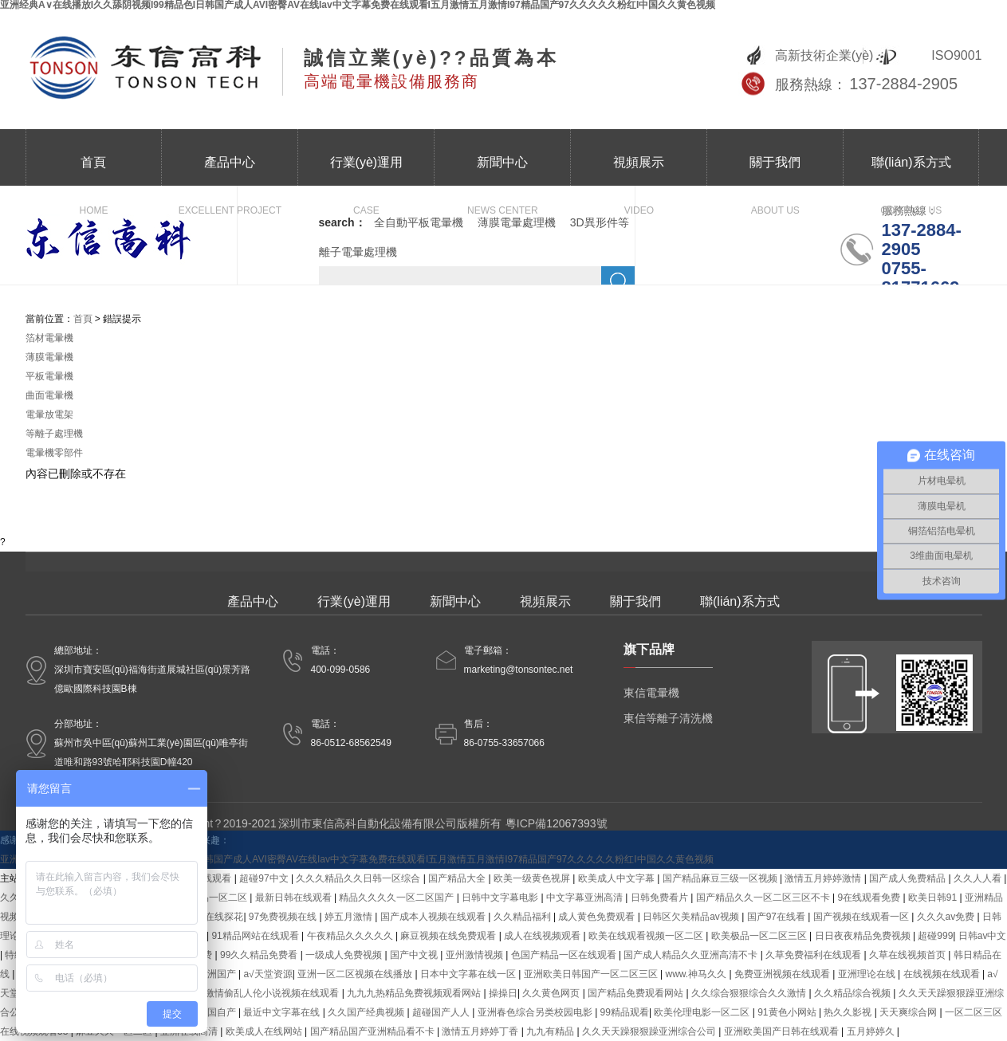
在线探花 (224, 916)
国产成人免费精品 (908, 878)
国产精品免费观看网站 (637, 993)
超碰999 (935, 935)
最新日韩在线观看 (294, 897)
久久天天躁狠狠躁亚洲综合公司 (650, 1031)
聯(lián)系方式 (911, 171)
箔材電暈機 (49, 338)
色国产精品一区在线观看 (565, 954)
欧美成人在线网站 (265, 1031)
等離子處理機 (54, 433)
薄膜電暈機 (49, 357)
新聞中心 (502, 171)
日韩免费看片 (660, 897)
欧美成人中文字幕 (617, 878)
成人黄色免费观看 (597, 916)
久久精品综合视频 (853, 993)
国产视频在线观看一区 (862, 916)
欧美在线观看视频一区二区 (647, 935)
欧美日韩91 (934, 897)
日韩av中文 (982, 935)
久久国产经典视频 (367, 1012)
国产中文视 (415, 954)
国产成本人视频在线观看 (434, 916)
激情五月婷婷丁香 (481, 1031)
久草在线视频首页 (908, 954)
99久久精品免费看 (260, 954)
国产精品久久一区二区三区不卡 (764, 897)
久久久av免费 (947, 916)
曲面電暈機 (49, 395)
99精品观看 (624, 1012)
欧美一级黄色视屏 (533, 878)
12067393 (571, 823)
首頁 (93, 171)
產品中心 (230, 171)
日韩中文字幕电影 (501, 897)
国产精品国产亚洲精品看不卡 (373, 1031)
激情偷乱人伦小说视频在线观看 (273, 993)
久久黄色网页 (552, 993)
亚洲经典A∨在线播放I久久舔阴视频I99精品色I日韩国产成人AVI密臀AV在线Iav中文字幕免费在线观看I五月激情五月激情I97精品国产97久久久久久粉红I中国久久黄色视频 (357, 859)
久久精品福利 (523, 916)
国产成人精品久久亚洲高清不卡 (691, 954)
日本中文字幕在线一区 (469, 974)
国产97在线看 (777, 916)
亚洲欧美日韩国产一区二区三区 (592, 974)
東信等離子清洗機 (668, 718)
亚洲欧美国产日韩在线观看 (782, 1031)
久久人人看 (979, 878)
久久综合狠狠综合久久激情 (749, 993)
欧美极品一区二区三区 (760, 935)
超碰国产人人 (442, 1012)
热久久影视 (849, 1012)
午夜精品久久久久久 (351, 935)
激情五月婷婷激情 (824, 878)
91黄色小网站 (788, 1012)
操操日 (503, 993)
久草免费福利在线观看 (814, 954)
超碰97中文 (265, 878)
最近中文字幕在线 (282, 1012)
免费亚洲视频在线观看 (783, 974)
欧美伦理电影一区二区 (703, 1012)
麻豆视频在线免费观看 (449, 935)
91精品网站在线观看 (256, 935)
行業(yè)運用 (366, 171)
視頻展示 (639, 171)
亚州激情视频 (475, 954)
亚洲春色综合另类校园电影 (536, 1012)
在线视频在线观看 (942, 974)
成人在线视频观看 (543, 935)
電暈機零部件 (54, 452)
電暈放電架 (49, 414)
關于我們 (775, 171)
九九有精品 (551, 1031)
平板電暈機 (49, 376)
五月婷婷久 (872, 1031)
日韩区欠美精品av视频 (692, 916)
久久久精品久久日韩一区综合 (359, 878)
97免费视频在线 (284, 916)
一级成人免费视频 (344, 954)
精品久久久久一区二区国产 (397, 897)
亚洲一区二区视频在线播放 (356, 974)
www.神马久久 (698, 974)
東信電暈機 (651, 692)
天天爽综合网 (909, 1012)
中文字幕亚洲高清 (585, 897)
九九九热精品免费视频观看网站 (415, 993)
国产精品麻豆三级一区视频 (721, 878)
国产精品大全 (458, 878)
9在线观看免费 (870, 897)
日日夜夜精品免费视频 (864, 935)
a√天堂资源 (267, 974)
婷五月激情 (350, 916)
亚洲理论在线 (868, 974)
